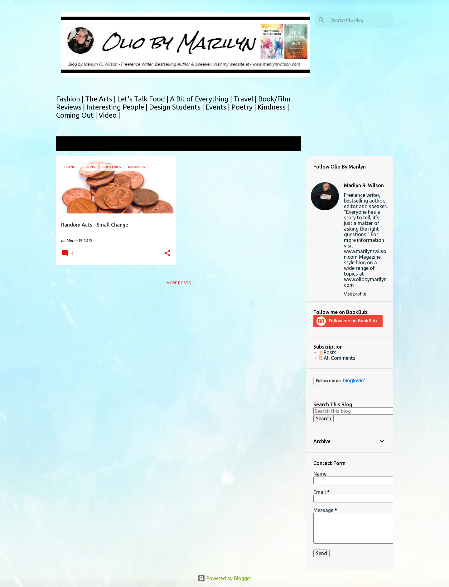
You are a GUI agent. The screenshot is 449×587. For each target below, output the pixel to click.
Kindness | (273, 107)
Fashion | (70, 99)
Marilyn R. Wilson (364, 185)
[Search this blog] (360, 19)
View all (288, 144)
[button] (167, 253)
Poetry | (244, 107)
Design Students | (177, 107)
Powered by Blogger (224, 578)
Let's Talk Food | (143, 99)
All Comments (337, 358)
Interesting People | (117, 107)
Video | (109, 115)
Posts (327, 352)
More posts (179, 283)
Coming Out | (77, 115)
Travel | (246, 99)
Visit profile (355, 293)
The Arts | (101, 99)
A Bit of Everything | (202, 99)
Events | (218, 107)
